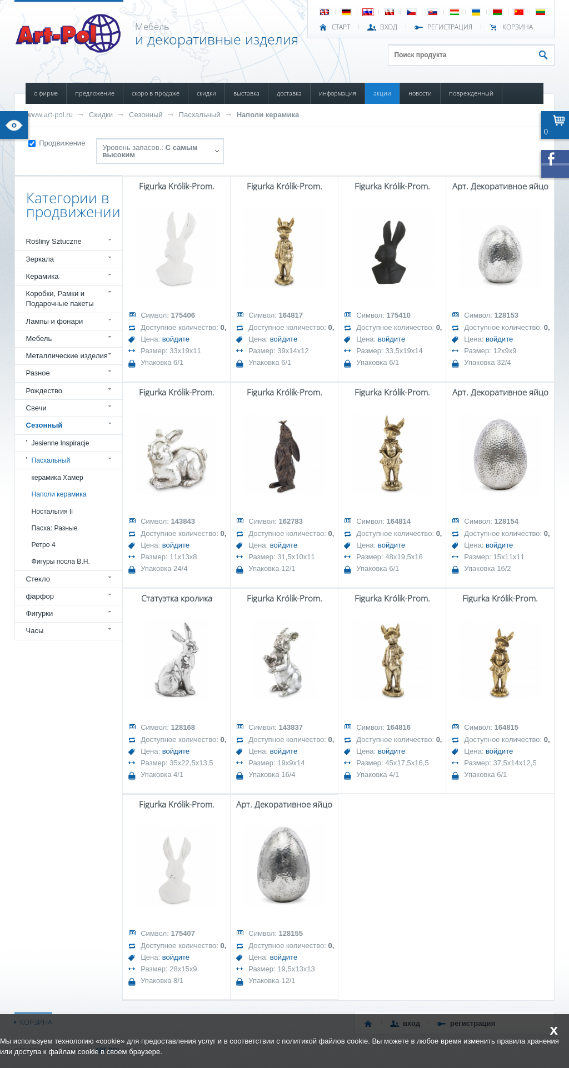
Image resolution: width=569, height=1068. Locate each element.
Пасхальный (200, 115)
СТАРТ (341, 27)
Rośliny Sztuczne (54, 241)
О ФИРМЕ (46, 93)
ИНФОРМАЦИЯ (337, 93)
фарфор (40, 596)
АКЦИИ (382, 93)
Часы (35, 630)
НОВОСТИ (420, 93)
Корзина (517, 27)
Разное (38, 373)
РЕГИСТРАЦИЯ (449, 27)
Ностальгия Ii (52, 511)
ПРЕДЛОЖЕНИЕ (94, 93)
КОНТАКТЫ (47, 114)
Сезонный (146, 115)
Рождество (44, 391)
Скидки (101, 115)
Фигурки (39, 613)
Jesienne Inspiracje (60, 443)
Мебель (39, 338)
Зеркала (40, 259)
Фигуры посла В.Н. (61, 561)
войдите (175, 339)
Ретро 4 (44, 545)
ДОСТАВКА (289, 93)
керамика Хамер (57, 478)
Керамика (42, 276)
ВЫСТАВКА (246, 93)
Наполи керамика (268, 115)
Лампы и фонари (54, 321)
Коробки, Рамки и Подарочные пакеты (60, 298)
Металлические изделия (67, 356)
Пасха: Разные (55, 528)
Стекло (38, 579)
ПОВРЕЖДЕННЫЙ (471, 93)
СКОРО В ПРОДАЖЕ (155, 93)
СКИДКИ (206, 93)
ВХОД (388, 27)
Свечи (36, 408)
